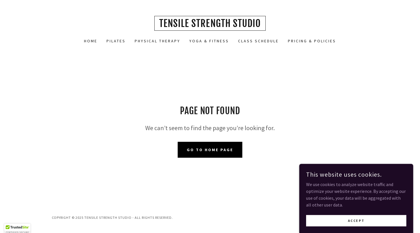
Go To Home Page (210, 149)
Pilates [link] (116, 40)
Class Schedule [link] (258, 40)
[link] (210, 25)
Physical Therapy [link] (157, 40)
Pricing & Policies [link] (312, 40)
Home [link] (90, 40)
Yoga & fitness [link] (209, 40)
